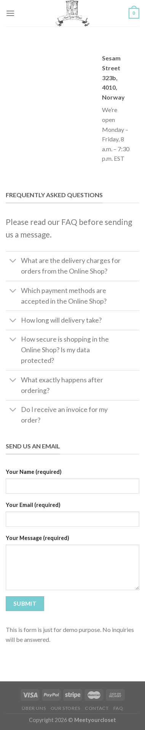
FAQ (118, 708)
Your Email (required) (33, 505)
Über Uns (34, 708)
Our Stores (65, 708)
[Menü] (10, 13)
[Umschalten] (13, 261)
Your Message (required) (37, 538)
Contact (96, 708)
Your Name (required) (34, 472)
